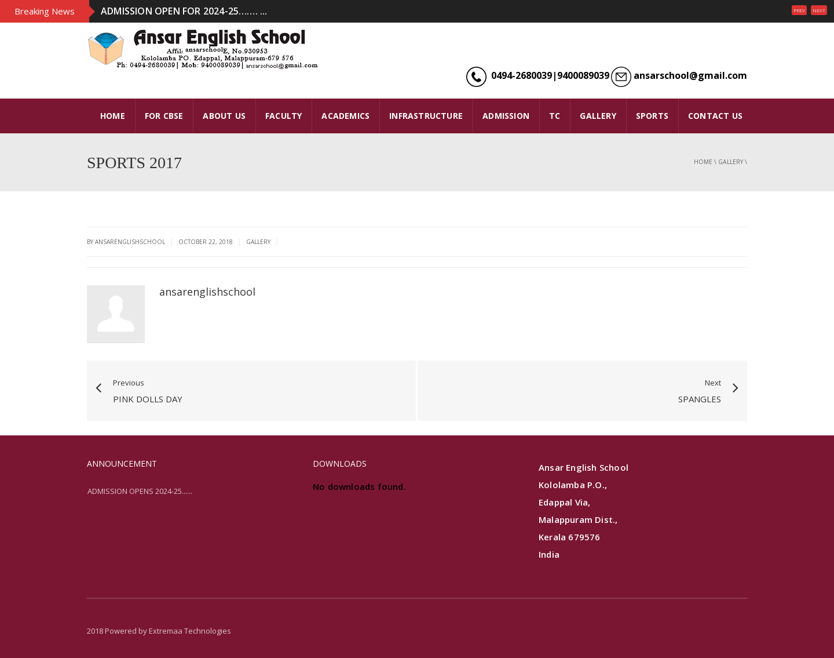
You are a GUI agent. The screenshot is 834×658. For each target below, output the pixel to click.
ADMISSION (505, 115)
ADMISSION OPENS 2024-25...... (139, 491)
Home (703, 162)
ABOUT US (224, 115)
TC (554, 115)
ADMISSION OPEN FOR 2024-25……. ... (184, 11)
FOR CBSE (164, 115)
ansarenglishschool (207, 292)
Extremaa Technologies (190, 631)
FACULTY (283, 115)
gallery (730, 162)
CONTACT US (715, 115)
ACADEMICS (345, 115)
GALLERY (598, 115)
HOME (112, 115)
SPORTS (652, 115)
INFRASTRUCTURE (426, 115)
